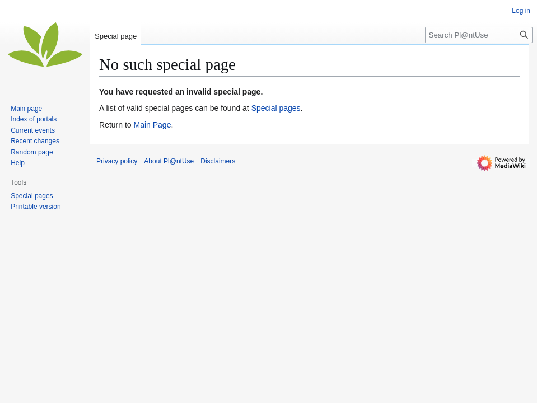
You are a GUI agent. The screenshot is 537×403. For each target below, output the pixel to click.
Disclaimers (217, 161)
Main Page (152, 124)
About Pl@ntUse (169, 161)
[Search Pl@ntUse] (479, 35)
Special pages (276, 108)
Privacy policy (116, 161)
